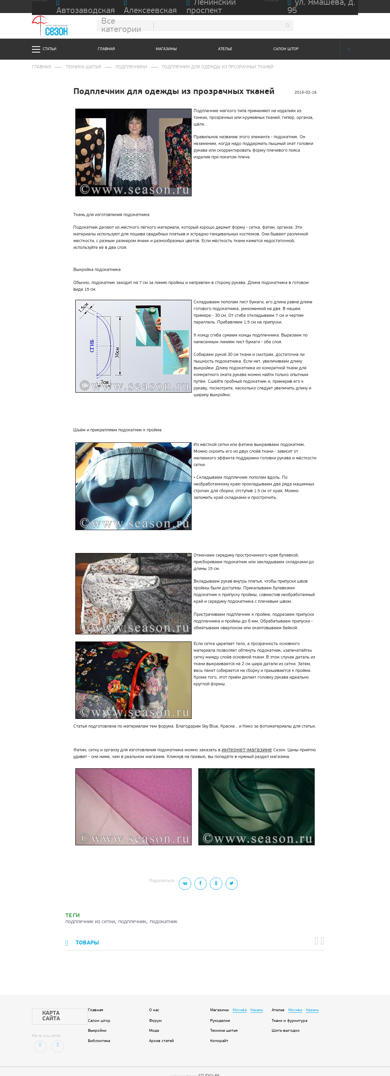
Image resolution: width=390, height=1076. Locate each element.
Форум (155, 1012)
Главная (106, 49)
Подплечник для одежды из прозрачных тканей (176, 66)
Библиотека (99, 1032)
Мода (154, 1022)
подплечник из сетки (90, 916)
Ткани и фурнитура (289, 1012)
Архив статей (161, 1032)
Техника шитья (72, 66)
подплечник (132, 916)
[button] (319, 935)
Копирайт (219, 1032)
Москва (239, 1001)
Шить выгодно (286, 1022)
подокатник (163, 916)
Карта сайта (52, 1004)
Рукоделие (220, 1012)
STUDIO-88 (208, 1064)
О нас (154, 1001)
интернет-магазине (241, 747)
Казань (256, 1001)
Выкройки (97, 1022)
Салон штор (286, 49)
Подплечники (110, 66)
